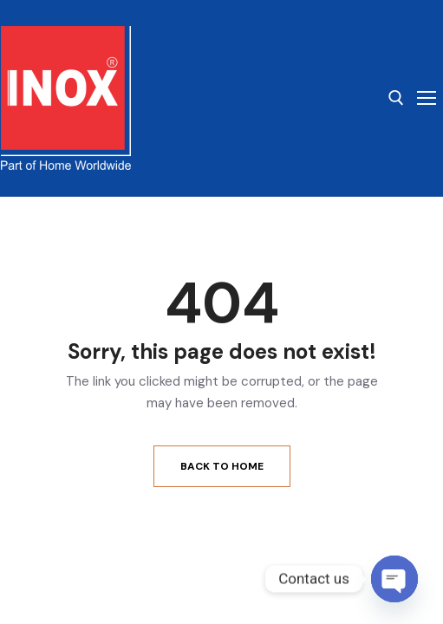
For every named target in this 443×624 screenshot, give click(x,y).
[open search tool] (396, 98)
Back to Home (222, 466)
